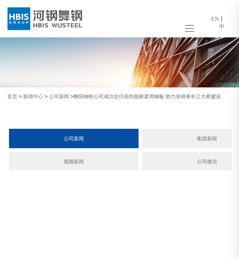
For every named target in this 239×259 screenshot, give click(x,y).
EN (215, 19)
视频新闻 (74, 161)
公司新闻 (59, 96)
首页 (12, 96)
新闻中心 (33, 96)
